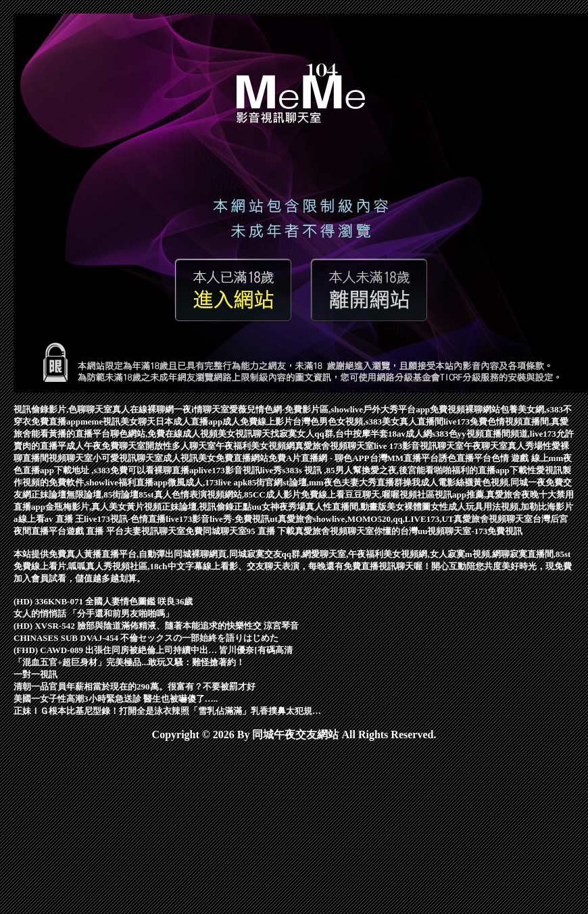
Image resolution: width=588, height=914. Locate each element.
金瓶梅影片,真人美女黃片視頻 (103, 507)
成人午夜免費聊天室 (105, 446)
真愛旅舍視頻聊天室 (334, 446)
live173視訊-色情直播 (125, 519)
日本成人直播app (188, 421)
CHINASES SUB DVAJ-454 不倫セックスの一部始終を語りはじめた (146, 638)
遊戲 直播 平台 (95, 531)
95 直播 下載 (271, 531)
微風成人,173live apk (207, 482)
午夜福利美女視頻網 (255, 446)
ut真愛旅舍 (291, 519)
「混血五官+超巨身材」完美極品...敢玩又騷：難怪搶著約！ (129, 662)
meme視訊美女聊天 (117, 421)
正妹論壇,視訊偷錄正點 (206, 507)
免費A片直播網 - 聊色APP (319, 458)
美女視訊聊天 (244, 434)
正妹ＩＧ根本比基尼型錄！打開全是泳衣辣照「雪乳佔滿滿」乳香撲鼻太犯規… (167, 711)
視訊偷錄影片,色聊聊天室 (63, 409)
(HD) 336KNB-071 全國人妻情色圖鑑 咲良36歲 (103, 601)
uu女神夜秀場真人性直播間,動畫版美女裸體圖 (341, 507)
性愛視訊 (544, 470)
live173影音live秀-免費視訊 (218, 519)
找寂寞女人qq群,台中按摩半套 (329, 434)
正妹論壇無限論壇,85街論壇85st (92, 494)
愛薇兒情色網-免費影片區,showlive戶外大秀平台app (329, 409)
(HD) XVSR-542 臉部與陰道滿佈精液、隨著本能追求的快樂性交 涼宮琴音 (156, 626)
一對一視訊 (35, 674)
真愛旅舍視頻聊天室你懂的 (347, 531)
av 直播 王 (64, 519)
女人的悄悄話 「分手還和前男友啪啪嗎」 (94, 613)
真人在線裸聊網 (143, 409)
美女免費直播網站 (233, 458)
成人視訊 (180, 458)
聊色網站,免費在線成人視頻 (164, 434)
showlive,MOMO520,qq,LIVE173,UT (383, 519)
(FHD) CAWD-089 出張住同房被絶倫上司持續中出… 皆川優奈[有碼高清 (153, 650)
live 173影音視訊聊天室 (419, 446)
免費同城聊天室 (216, 531)
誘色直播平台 (465, 458)
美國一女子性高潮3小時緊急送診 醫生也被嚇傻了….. (116, 699)
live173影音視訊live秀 (241, 470)
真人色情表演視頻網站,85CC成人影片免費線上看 (249, 494)
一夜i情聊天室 (201, 409)
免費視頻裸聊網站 (465, 409)
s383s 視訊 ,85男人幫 (321, 470)
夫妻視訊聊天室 (154, 531)
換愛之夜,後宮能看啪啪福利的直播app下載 (444, 470)
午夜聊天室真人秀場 (503, 446)
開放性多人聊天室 (180, 446)
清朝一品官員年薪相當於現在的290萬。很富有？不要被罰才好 (134, 686)
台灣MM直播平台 (404, 458)
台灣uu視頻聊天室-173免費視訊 (461, 531)
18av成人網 (410, 434)
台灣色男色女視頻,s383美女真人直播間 (368, 421)
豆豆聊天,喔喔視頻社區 (390, 494)
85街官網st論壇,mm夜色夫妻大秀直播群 (324, 482)
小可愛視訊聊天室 (128, 458)
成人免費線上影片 (257, 421)
